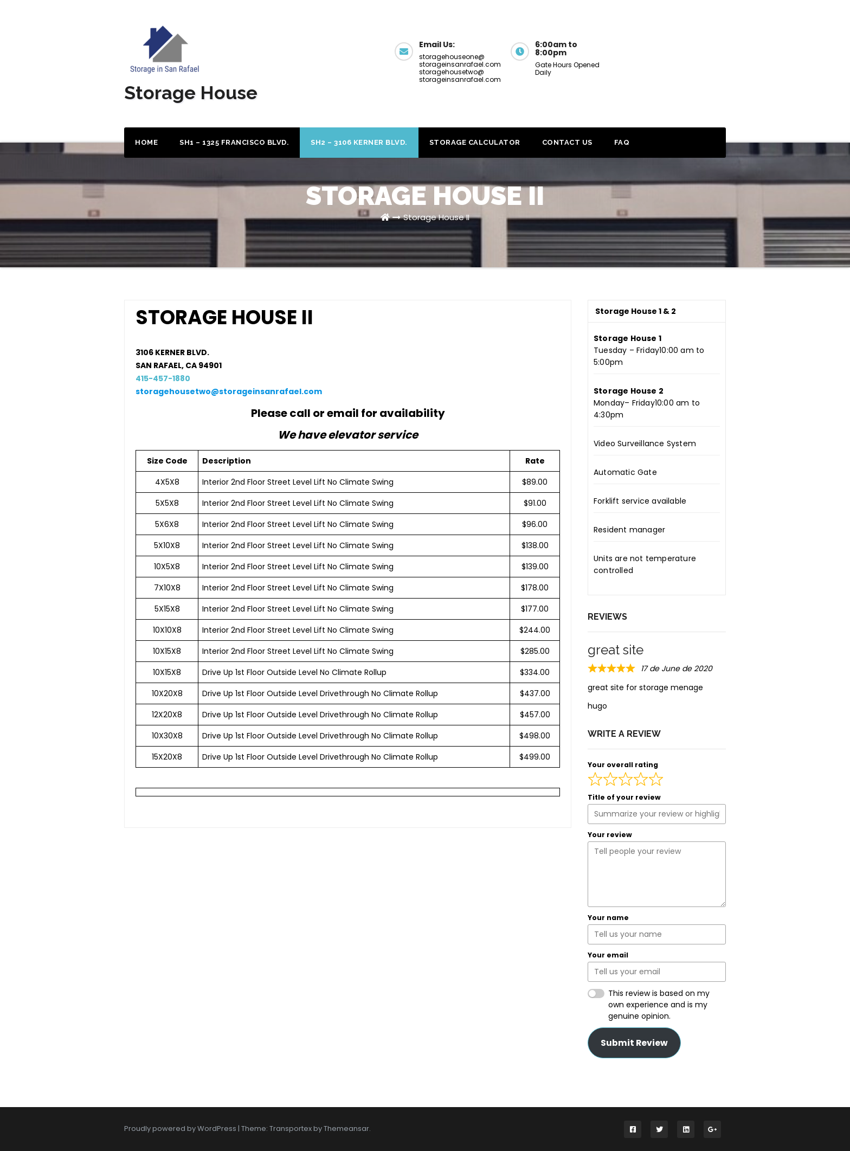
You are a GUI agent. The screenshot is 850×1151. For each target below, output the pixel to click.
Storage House (190, 93)
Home (146, 142)
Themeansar (346, 1128)
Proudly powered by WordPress (181, 1128)
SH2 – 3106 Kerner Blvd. (359, 142)
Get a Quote (679, 50)
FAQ (622, 142)
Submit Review (634, 1043)
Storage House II (436, 217)
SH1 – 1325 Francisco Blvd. (234, 142)
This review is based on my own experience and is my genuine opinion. (659, 1004)
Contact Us (567, 142)
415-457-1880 (163, 378)
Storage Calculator (474, 142)
